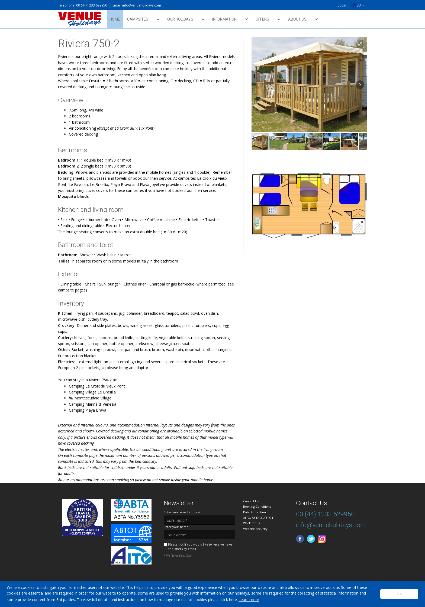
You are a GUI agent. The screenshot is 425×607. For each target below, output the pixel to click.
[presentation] (205, 571)
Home (115, 19)
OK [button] (399, 593)
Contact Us (251, 501)
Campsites (137, 19)
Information (224, 19)
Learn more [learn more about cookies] (249, 599)
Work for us (251, 523)
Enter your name (176, 527)
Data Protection (254, 512)
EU (356, 5)
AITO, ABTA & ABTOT (258, 518)
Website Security (255, 529)
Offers (262, 19)
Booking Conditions (257, 506)
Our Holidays (180, 19)
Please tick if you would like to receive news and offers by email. (200, 546)
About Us (297, 19)
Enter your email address (182, 512)
